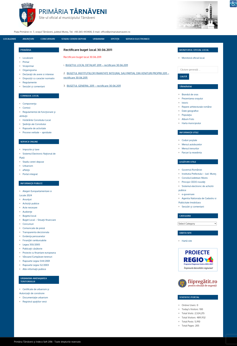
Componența (29, 103)
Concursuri (48, 38)
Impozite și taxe (31, 149)
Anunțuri (28, 38)
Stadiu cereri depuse (73, 38)
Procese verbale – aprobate (37, 132)
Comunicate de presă (34, 228)
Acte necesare (30, 207)
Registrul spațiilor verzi (35, 301)
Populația (187, 114)
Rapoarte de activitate (34, 128)
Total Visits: (188, 313)
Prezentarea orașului (192, 98)
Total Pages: (188, 325)
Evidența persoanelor (34, 236)
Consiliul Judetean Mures (195, 177)
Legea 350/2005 (31, 244)
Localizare (9, 38)
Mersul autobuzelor (192, 144)
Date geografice (190, 110)
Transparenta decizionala (36, 232)
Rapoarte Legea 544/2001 (36, 260)
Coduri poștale (189, 140)
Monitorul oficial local (193, 57)
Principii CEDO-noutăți (193, 181)
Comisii (26, 107)
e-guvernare (188, 194)
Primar (26, 61)
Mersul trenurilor (190, 148)
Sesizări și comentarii (34, 86)
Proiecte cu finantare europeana (39, 252)
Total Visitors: (189, 317)
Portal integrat (30, 174)
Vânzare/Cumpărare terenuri (37, 256)
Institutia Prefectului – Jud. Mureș (199, 173)
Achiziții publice (31, 203)
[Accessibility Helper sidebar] (233, 3)
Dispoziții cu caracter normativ (39, 78)
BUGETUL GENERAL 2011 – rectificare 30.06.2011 (94, 85)
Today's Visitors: (190, 309)
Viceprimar (28, 66)
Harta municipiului (191, 123)
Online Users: (189, 305)
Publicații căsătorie (32, 248)
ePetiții (115, 38)
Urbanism (98, 38)
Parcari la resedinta (192, 152)
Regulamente (30, 82)
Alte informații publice (34, 269)
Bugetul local (29, 215)
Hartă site (187, 240)
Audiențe (27, 211)
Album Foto (188, 119)
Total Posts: (188, 321)
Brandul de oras (190, 94)
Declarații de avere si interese (38, 74)
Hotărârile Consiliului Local (37, 120)
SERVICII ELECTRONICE (138, 38)
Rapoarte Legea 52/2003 (36, 265)
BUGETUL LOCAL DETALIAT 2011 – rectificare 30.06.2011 (97, 65)
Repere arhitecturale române (197, 106)
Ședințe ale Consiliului (34, 124)
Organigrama (30, 70)
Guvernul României (192, 169)
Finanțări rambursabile (34, 240)
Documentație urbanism (35, 297)
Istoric (185, 102)
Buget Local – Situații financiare (39, 219)
